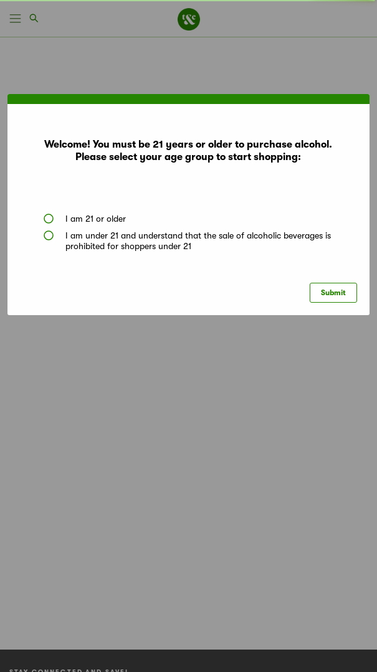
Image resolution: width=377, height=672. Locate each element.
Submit (333, 292)
